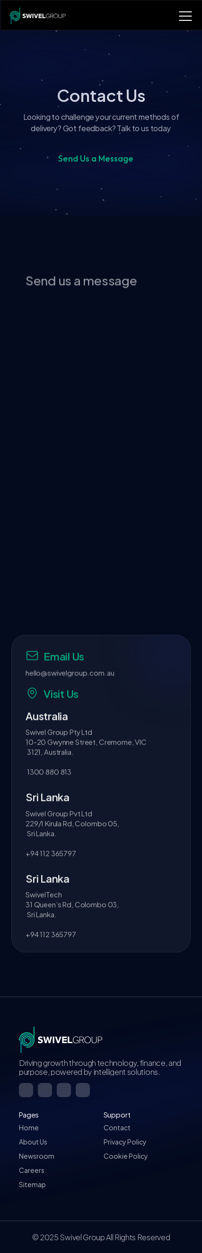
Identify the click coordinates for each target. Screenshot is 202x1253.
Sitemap (32, 1184)
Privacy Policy (125, 1141)
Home (29, 1127)
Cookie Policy (126, 1155)
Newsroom (36, 1155)
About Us (33, 1141)
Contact (117, 1127)
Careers (31, 1169)
